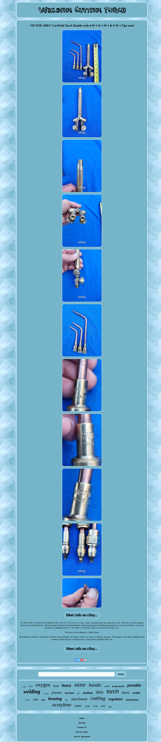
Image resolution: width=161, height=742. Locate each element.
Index (81, 718)
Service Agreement (82, 736)
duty (99, 692)
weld (106, 686)
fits (78, 693)
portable (134, 685)
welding (31, 691)
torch (113, 691)
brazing (55, 698)
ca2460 (45, 694)
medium (88, 692)
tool (103, 705)
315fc (95, 706)
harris (126, 692)
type (109, 707)
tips (66, 700)
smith (87, 706)
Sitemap (82, 723)
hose (31, 686)
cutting (97, 698)
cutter (78, 705)
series (27, 700)
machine (69, 692)
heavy (66, 685)
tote (43, 700)
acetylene (61, 704)
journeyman (132, 699)
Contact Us (82, 727)
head (56, 686)
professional (118, 686)
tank (35, 699)
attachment (79, 699)
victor (80, 685)
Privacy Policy (82, 732)
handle (95, 685)
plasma (57, 692)
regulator (115, 699)
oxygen (43, 685)
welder (136, 692)
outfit (24, 687)
